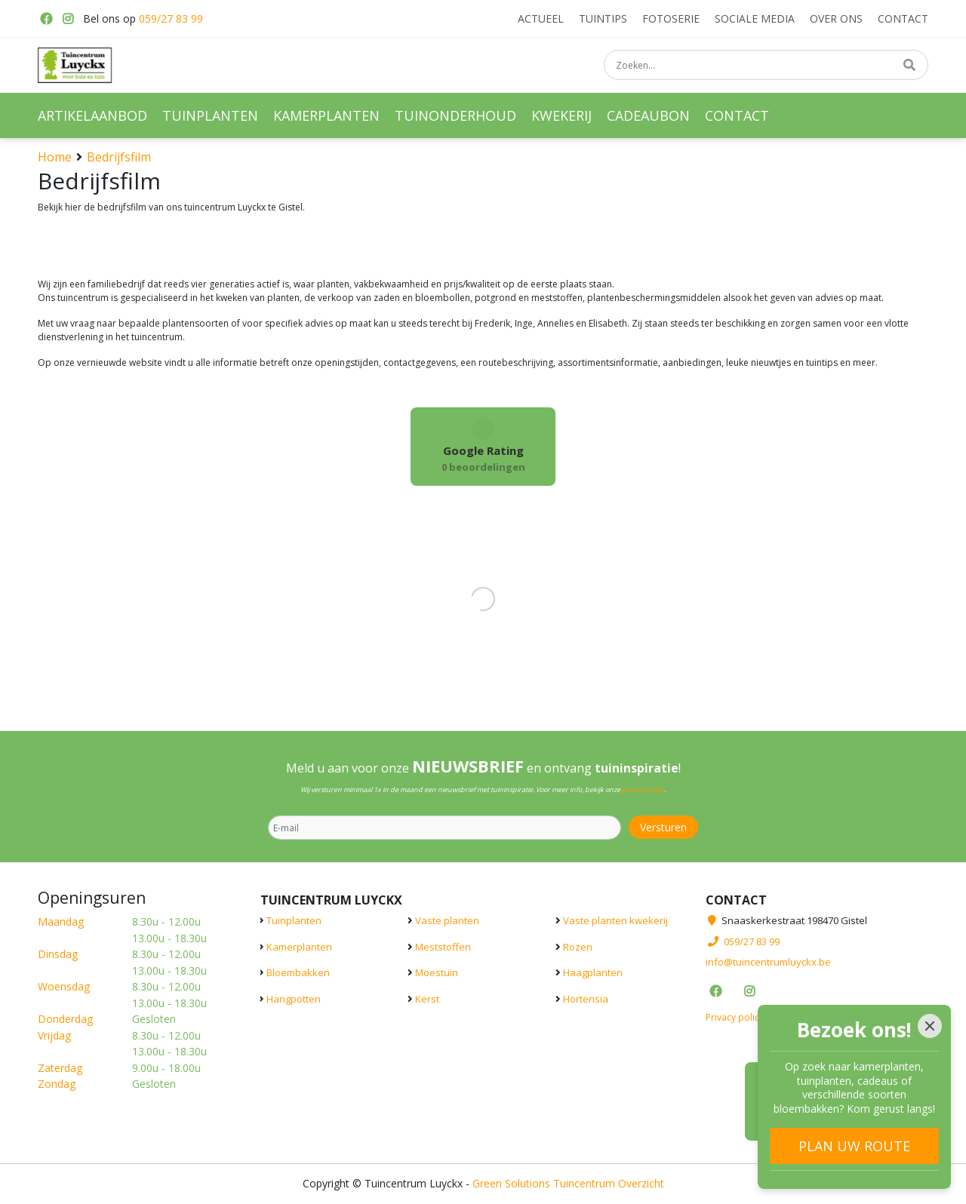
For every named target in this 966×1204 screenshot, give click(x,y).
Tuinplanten (293, 920)
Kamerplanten (299, 947)
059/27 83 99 (171, 18)
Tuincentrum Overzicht (608, 1183)
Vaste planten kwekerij (615, 920)
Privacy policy (735, 1017)
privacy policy (643, 789)
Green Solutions (511, 1183)
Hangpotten (293, 999)
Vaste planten (447, 920)
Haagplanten (593, 972)
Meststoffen (443, 947)
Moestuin (436, 972)
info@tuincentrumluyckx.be (768, 962)
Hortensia (585, 999)
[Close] (930, 1026)
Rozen (577, 947)
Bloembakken (298, 972)
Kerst (427, 999)
